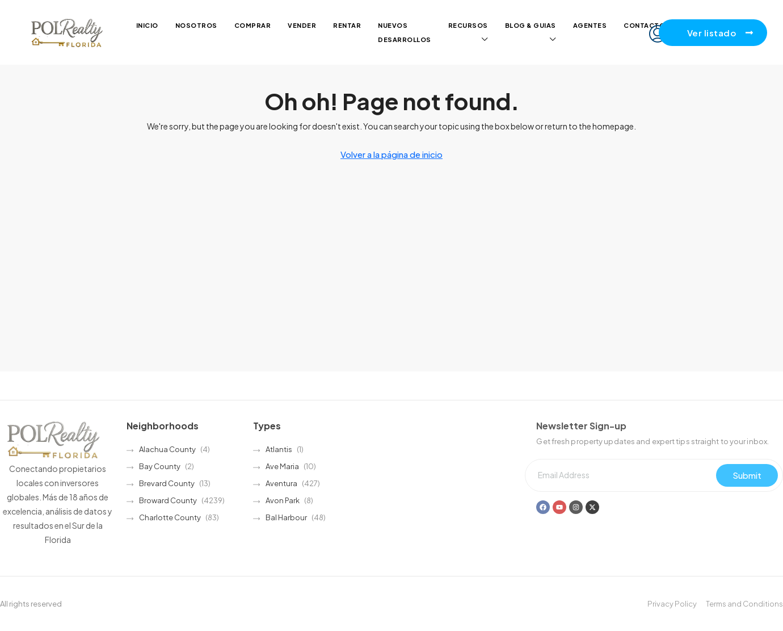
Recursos (468, 25)
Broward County (168, 500)
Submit (747, 475)
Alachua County (167, 449)
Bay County (159, 466)
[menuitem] (657, 34)
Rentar (347, 25)
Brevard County (167, 483)
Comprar (252, 25)
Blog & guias (530, 25)
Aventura (281, 483)
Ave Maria (282, 466)
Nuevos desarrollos (404, 32)
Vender (302, 25)
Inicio (147, 25)
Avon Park (283, 500)
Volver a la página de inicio (391, 154)
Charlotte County (170, 517)
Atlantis (279, 449)
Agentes (590, 25)
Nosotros (196, 25)
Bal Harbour (286, 517)
